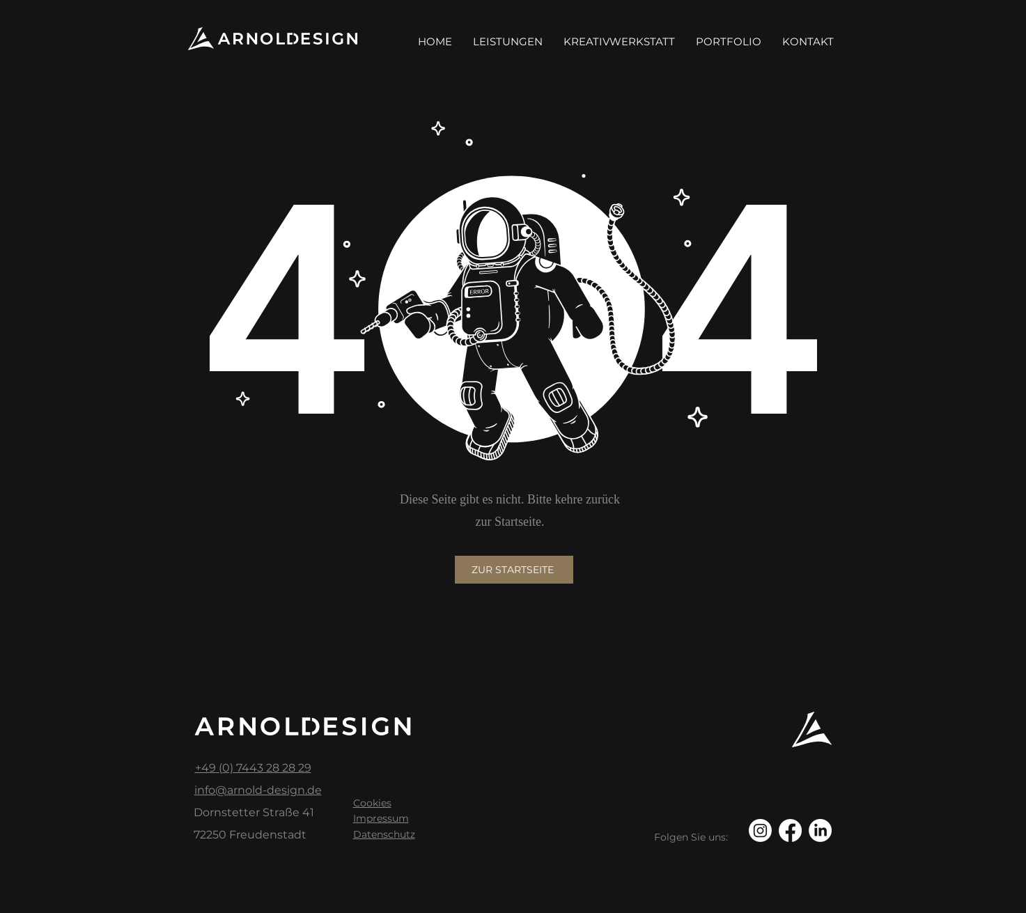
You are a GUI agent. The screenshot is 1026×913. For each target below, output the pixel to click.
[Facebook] (790, 830)
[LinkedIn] (820, 830)
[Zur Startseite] (514, 570)
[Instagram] (760, 830)
